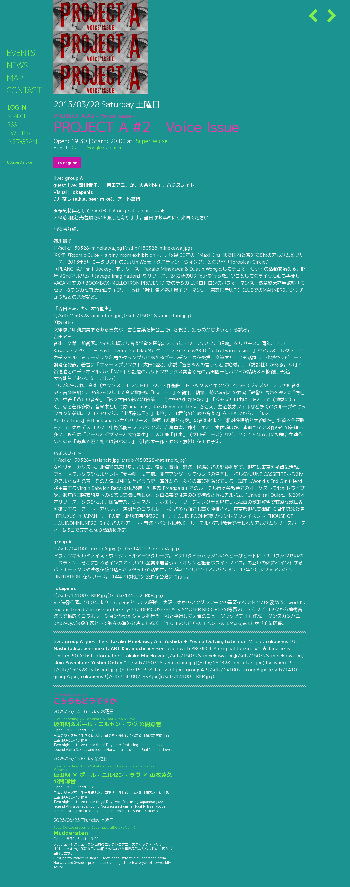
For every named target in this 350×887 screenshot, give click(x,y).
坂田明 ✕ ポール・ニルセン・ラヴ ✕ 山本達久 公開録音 (112, 774)
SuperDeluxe (152, 141)
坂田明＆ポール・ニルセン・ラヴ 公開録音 (112, 722)
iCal (75, 147)
